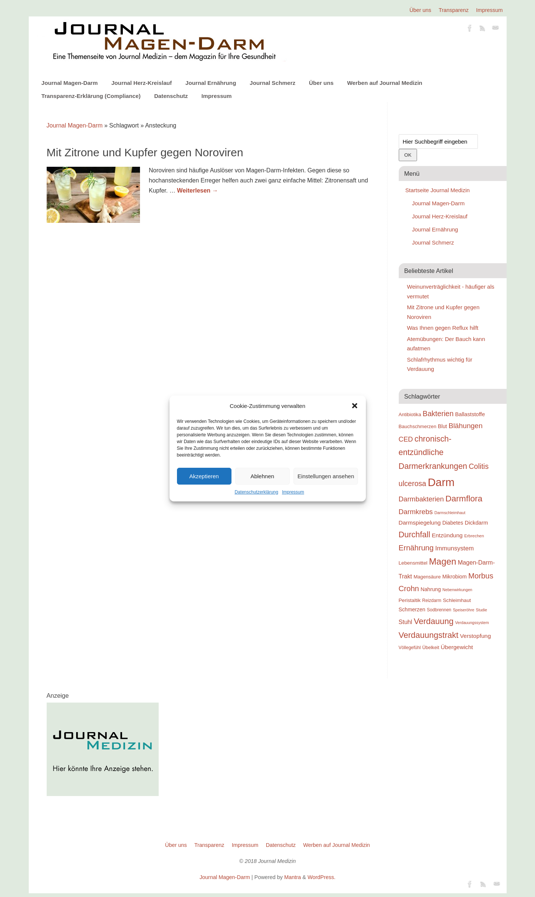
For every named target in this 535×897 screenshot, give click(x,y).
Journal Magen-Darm (69, 83)
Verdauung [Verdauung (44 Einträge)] (434, 621)
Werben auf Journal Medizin (384, 83)
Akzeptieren (204, 476)
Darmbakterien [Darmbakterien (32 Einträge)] (421, 499)
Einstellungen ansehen (326, 476)
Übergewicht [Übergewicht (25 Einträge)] (457, 647)
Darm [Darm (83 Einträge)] (441, 482)
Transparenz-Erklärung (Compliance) (91, 96)
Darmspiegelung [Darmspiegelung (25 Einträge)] (420, 522)
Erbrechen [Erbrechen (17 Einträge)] (474, 536)
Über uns (420, 10)
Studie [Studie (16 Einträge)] (481, 610)
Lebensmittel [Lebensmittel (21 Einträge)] (413, 563)
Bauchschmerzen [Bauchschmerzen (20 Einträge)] (417, 426)
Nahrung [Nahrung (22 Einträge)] (431, 589)
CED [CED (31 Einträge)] (406, 439)
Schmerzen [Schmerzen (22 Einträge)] (412, 609)
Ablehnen (262, 476)
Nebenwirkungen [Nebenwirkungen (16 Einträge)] (457, 589)
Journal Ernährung (211, 83)
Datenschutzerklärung (256, 492)
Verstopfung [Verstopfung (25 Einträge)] (475, 636)
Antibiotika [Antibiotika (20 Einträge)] (410, 414)
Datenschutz (171, 96)
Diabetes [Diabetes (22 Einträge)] (452, 523)
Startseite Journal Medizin (437, 190)
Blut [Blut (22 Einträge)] (442, 426)
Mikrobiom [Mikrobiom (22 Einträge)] (454, 577)
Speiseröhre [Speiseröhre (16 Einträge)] (463, 610)
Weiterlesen (197, 190)
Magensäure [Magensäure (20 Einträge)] (427, 577)
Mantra (292, 877)
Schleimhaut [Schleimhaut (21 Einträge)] (457, 600)
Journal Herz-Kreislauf (141, 83)
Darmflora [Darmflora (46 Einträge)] (463, 498)
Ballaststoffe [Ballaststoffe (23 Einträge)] (470, 414)
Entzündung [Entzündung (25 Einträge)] (447, 535)
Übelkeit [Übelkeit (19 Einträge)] (430, 647)
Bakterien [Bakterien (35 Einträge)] (438, 413)
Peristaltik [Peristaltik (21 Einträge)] (410, 600)
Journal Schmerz (272, 83)
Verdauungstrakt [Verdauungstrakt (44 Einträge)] (428, 635)
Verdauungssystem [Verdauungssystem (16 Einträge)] (472, 622)
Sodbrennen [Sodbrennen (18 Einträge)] (439, 609)
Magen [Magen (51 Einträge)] (442, 561)
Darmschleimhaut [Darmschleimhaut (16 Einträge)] (449, 512)
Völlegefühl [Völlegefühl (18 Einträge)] (410, 647)
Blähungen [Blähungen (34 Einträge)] (465, 426)
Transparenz (454, 10)
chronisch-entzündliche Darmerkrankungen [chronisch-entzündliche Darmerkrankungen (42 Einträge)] (433, 452)
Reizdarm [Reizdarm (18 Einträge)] (431, 600)
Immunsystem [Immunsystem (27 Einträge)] (454, 548)
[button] (354, 405)
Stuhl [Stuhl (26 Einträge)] (406, 621)
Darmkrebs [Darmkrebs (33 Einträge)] (416, 512)
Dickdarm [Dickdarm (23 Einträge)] (476, 523)
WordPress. (322, 877)
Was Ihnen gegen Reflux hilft (442, 328)
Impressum (293, 492)
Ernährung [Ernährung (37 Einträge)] (416, 548)
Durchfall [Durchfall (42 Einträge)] (414, 534)
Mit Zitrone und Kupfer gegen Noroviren (145, 152)
